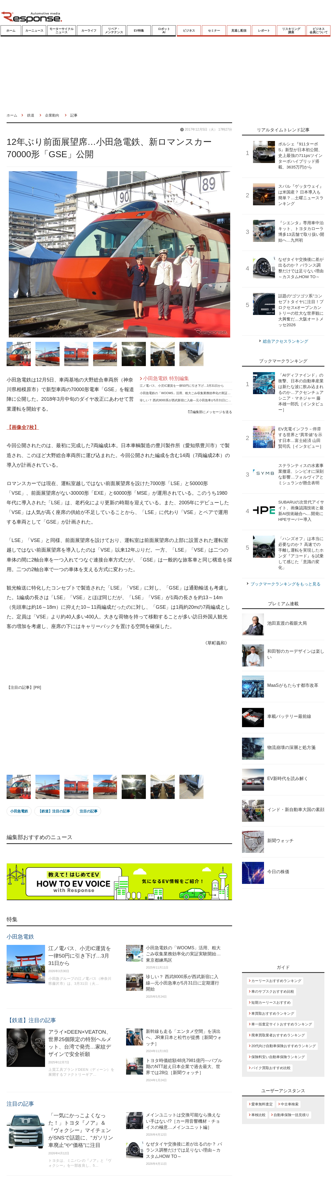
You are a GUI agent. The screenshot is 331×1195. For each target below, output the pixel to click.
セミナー (214, 30)
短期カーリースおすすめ (271, 1002)
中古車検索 (290, 1104)
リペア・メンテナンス (114, 30)
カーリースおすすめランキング (276, 981)
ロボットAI (164, 30)
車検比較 (258, 1115)
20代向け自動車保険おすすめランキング (283, 1046)
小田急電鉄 (19, 811)
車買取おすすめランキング (272, 1013)
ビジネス (189, 30)
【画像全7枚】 (23, 427)
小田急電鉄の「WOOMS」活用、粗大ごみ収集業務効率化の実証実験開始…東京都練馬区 (200, 393)
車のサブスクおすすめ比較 (272, 991)
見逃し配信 (238, 30)
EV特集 (139, 30)
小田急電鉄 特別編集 (166, 378)
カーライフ (88, 30)
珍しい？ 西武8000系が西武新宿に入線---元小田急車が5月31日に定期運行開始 (193, 400)
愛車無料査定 (262, 1104)
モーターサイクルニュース (61, 30)
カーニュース (34, 30)
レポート (264, 30)
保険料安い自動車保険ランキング (278, 1057)
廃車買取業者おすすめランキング (278, 1035)
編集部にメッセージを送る (210, 412)
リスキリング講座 (291, 30)
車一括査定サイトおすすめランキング (281, 1024)
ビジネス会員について (319, 30)
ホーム (10, 30)
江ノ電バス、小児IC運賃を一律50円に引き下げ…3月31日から (182, 385)
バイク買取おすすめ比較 (271, 1068)
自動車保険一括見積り (291, 1115)
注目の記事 (89, 811)
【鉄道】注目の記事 (54, 811)
